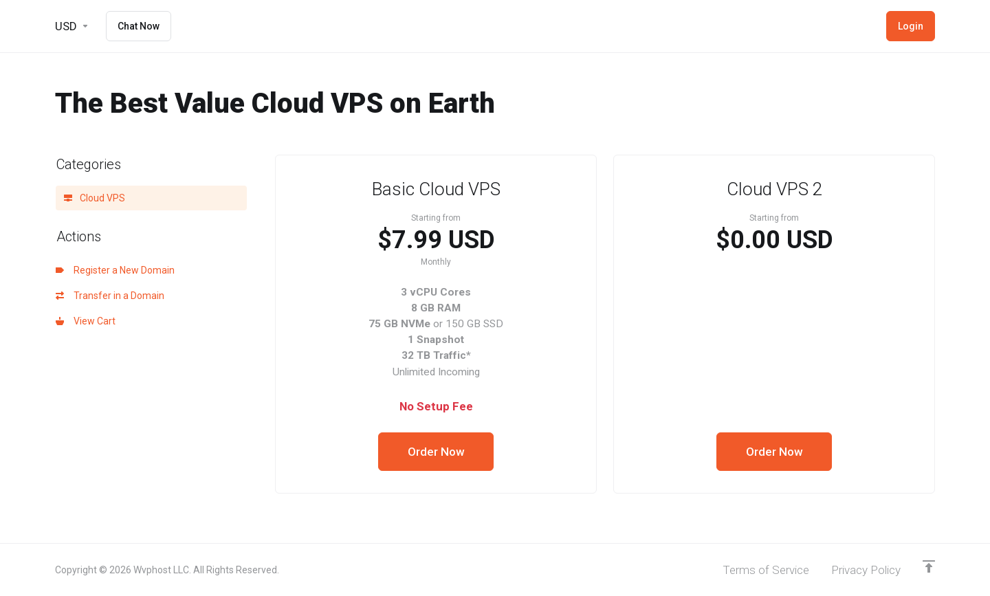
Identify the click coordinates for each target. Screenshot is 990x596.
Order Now (436, 452)
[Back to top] (929, 566)
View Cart (86, 321)
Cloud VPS (94, 197)
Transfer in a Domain (110, 295)
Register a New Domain (115, 270)
